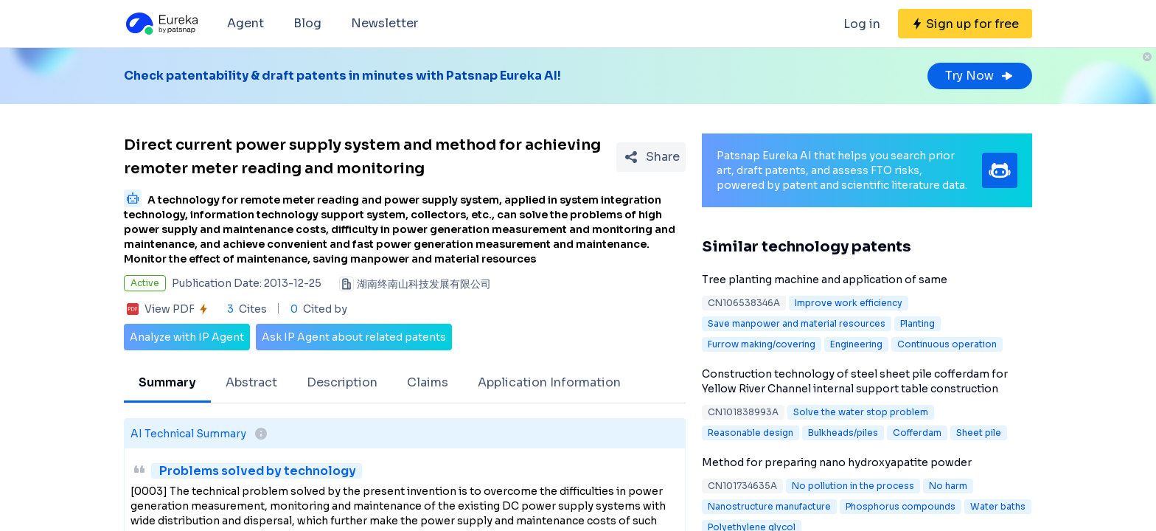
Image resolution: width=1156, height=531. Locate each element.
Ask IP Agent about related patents (354, 337)
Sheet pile (978, 432)
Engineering (856, 344)
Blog (307, 23)
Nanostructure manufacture (769, 506)
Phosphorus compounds (900, 506)
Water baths (998, 506)
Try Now (979, 75)
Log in (861, 24)
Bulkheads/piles (843, 432)
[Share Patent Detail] (651, 157)
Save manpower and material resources (796, 323)
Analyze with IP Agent (187, 337)
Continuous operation (947, 344)
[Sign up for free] (965, 23)
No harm (948, 485)
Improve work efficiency (848, 302)
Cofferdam (917, 432)
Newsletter (384, 23)
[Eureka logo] (161, 24)
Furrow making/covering (761, 344)
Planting (917, 323)
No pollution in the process (853, 485)
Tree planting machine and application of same (824, 279)
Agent (245, 23)
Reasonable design (750, 432)
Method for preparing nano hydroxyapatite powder (837, 462)
